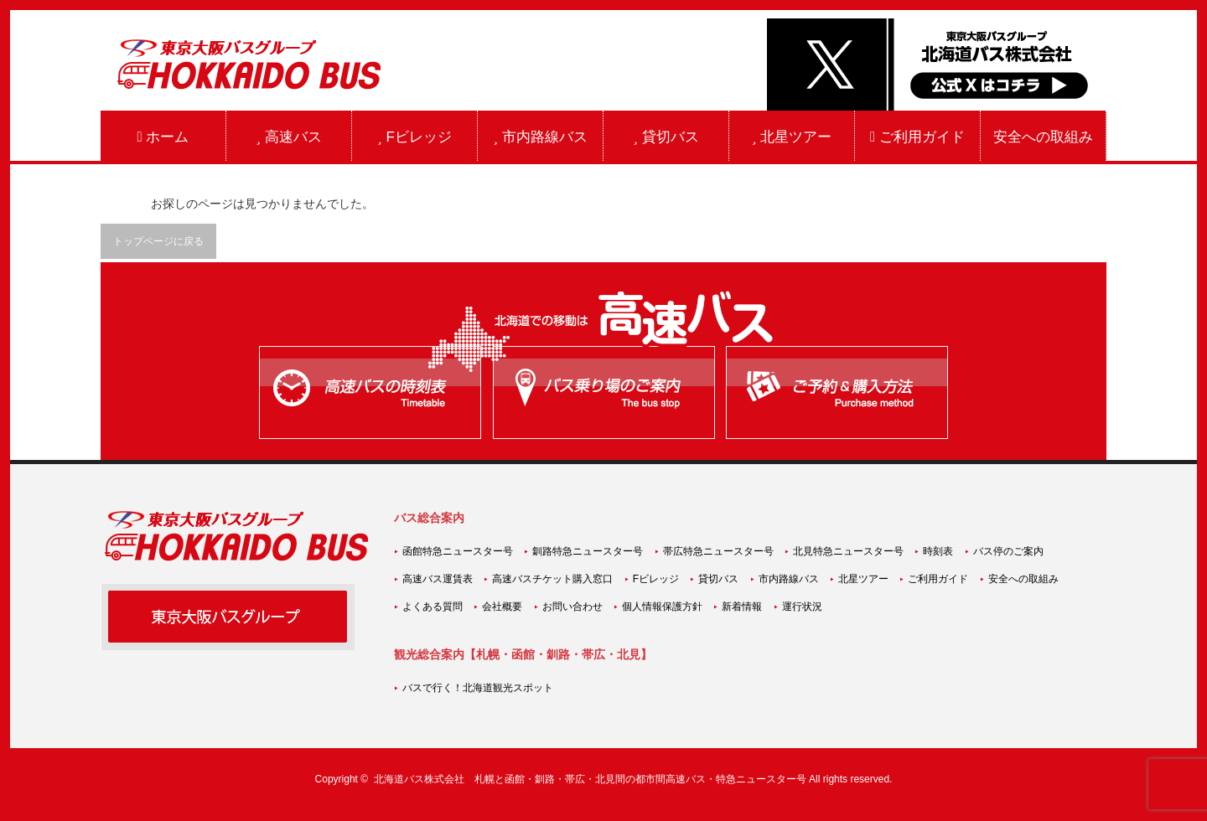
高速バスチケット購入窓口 (552, 579)
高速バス (288, 137)
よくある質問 (432, 606)
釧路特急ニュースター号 (587, 551)
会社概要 (502, 606)
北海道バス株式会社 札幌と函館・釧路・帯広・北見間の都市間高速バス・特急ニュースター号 (590, 779)
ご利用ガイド (917, 137)
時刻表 (938, 551)
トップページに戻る (158, 241)
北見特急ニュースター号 (848, 551)
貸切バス (665, 137)
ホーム (163, 137)
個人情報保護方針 (662, 606)
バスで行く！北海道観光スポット (477, 688)
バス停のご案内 (1008, 551)
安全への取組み (1043, 137)
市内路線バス (540, 137)
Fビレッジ (414, 137)
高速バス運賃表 (437, 579)
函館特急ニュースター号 (457, 551)
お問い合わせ (572, 606)
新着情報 (742, 606)
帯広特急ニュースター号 (718, 551)
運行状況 (802, 606)
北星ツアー (791, 137)
